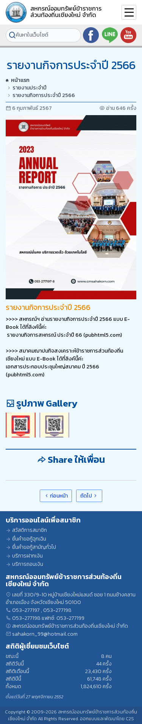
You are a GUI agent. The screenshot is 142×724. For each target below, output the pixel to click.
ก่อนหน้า (56, 496)
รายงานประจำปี (29, 88)
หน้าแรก (18, 80)
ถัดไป (89, 496)
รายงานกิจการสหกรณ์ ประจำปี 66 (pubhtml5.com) (64, 335)
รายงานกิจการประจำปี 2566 (43, 95)
